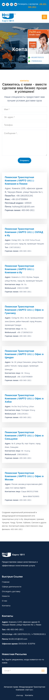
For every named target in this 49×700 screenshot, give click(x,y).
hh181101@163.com (18, 639)
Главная (5, 582)
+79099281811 (35, 61)
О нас (4, 601)
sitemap (19, 695)
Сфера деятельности (11, 586)
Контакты (6, 605)
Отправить (24, 160)
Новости (6, 596)
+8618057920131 (36, 57)
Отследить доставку (11, 591)
